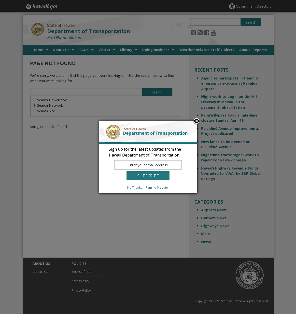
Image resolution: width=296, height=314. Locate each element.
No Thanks (134, 187)
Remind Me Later (157, 187)
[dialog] (148, 157)
